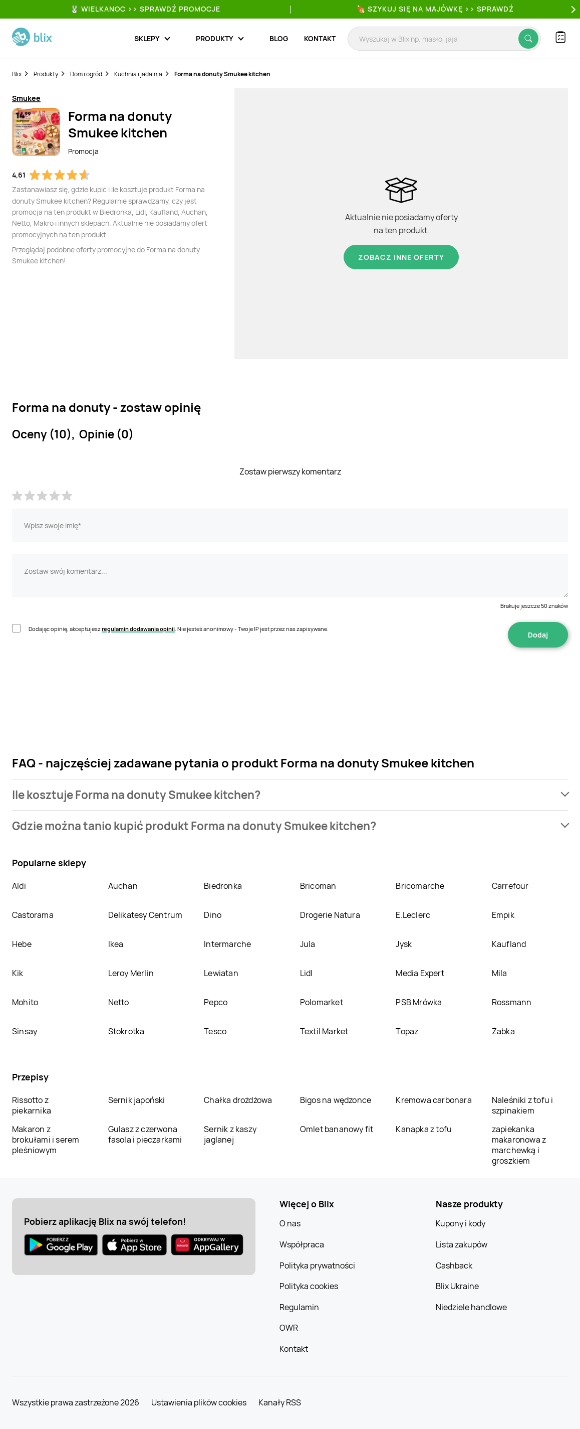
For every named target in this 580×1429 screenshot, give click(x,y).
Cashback (454, 1265)
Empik (503, 914)
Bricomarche (420, 885)
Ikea (116, 943)
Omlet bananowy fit (337, 1129)
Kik (18, 973)
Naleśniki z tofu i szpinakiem (522, 1105)
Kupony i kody (460, 1223)
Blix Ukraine (457, 1286)
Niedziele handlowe (471, 1307)
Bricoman (318, 885)
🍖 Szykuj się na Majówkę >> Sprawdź (435, 9)
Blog (278, 38)
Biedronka (223, 885)
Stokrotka (126, 1031)
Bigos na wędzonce (335, 1099)
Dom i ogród (86, 74)
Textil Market (324, 1031)
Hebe (22, 943)
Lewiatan (221, 973)
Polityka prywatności (317, 1265)
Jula (308, 943)
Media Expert (420, 973)
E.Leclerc (413, 914)
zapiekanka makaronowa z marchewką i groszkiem (519, 1145)
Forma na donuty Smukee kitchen (222, 74)
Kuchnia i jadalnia (138, 74)
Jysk (404, 943)
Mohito (25, 1002)
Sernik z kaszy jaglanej (230, 1134)
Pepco (215, 1002)
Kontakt (320, 38)
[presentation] (88, 679)
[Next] (572, 9)
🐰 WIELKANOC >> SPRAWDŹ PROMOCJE (145, 9)
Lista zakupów (461, 1244)
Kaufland (509, 943)
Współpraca (301, 1244)
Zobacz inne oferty (401, 257)
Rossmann (512, 1002)
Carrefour (510, 885)
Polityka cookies (308, 1286)
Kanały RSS (279, 1402)
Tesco (215, 1031)
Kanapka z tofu (424, 1129)
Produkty (46, 74)
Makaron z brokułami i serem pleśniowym (45, 1140)
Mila (499, 973)
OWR (288, 1327)
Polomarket (321, 1002)
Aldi (19, 885)
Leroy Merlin (131, 973)
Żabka (503, 1031)
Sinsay (24, 1031)
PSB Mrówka (419, 1002)
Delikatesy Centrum (145, 914)
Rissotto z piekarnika (31, 1105)
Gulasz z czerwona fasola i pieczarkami (145, 1134)
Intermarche (227, 943)
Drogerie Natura (330, 914)
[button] (290, 794)
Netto (118, 1002)
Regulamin (299, 1307)
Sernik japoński (136, 1099)
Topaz (407, 1031)
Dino (212, 914)
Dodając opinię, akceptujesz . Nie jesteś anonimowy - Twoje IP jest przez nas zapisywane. (179, 628)
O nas (290, 1223)
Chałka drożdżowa (238, 1099)
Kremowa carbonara (433, 1099)
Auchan (123, 885)
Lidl (306, 973)
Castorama (33, 914)
